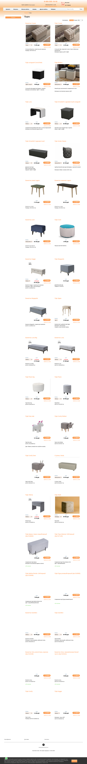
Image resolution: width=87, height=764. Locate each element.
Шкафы (34, 9)
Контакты (47, 739)
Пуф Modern (59, 62)
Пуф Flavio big (29, 377)
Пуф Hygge (58, 691)
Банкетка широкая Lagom (63, 180)
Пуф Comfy (29, 691)
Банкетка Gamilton (31, 612)
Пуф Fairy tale (29, 416)
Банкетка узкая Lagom (32, 180)
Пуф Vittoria (29, 495)
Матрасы (15, 9)
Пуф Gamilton (59, 612)
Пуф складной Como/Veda (33, 62)
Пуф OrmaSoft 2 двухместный (34, 141)
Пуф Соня (58, 219)
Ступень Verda (59, 455)
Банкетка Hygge (30, 259)
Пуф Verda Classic (60, 141)
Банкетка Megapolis (31, 298)
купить (48, 44)
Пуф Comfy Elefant (61, 416)
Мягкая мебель (25, 9)
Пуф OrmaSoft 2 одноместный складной (67, 102)
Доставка (26, 739)
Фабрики (53, 9)
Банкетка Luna (59, 337)
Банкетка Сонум (30, 23)
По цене (71, 20)
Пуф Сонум (58, 23)
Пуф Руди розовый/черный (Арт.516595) (67, 573)
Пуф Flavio (58, 377)
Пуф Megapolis (59, 259)
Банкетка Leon (30, 219)
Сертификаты (7, 739)
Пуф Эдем (58, 298)
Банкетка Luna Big (31, 337)
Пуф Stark (58, 495)
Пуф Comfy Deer (30, 455)
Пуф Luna (28, 102)
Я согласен (74, 760)
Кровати (8, 9)
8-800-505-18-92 (50, 2)
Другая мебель (44, 9)
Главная (26, 12)
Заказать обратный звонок (51, 6)
